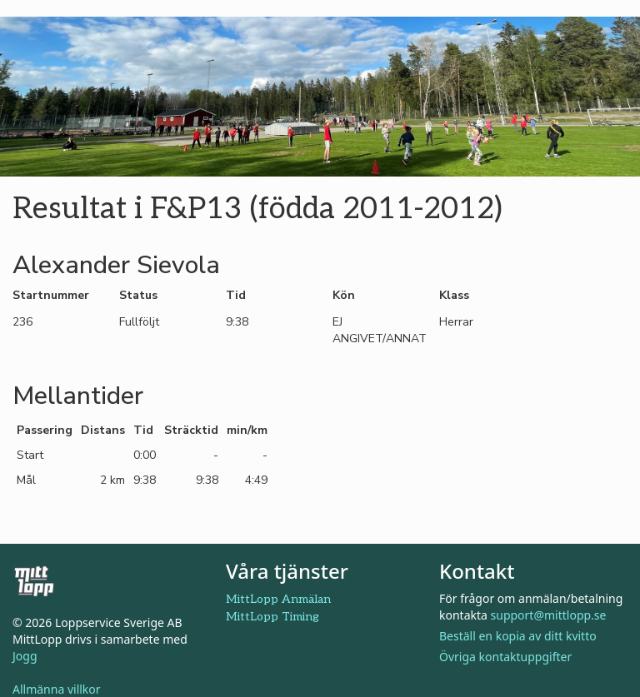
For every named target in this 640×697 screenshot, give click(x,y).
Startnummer (50, 295)
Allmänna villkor (56, 689)
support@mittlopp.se (549, 615)
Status (138, 295)
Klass (454, 295)
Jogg (25, 656)
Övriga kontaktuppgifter (505, 657)
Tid (236, 295)
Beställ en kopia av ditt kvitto (518, 636)
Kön (343, 295)
